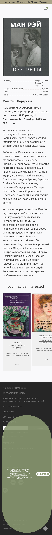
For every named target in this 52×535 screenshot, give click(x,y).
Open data (8, 412)
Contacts (8, 417)
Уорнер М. (39, 86)
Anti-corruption (12, 406)
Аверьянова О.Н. (42, 81)
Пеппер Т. (39, 83)
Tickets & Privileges (14, 388)
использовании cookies (20, 473)
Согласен (43, 474)
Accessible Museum (14, 393)
